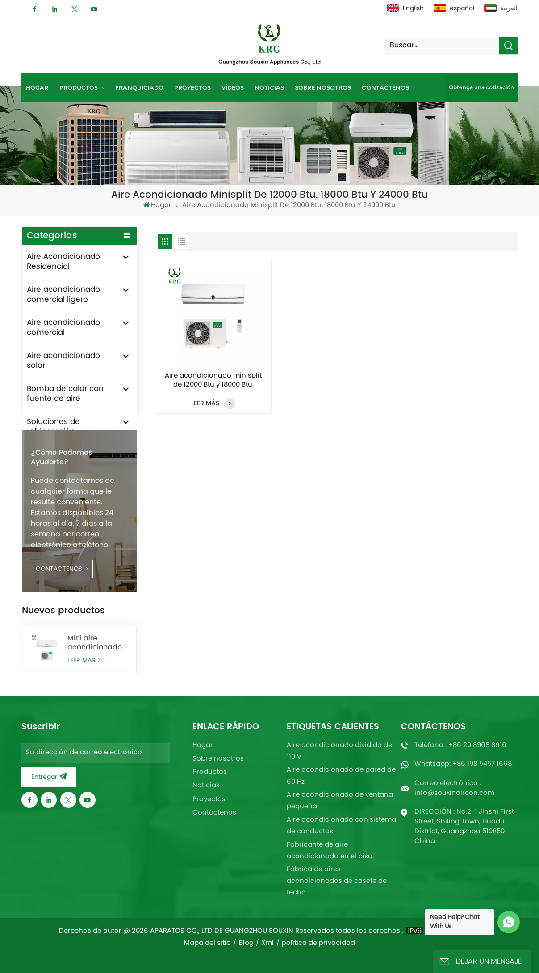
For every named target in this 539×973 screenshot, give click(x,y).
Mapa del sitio (207, 943)
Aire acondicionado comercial (63, 328)
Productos (79, 87)
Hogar (37, 87)
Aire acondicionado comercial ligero (63, 295)
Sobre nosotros (323, 87)
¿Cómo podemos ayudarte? (61, 488)
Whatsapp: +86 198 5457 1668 (463, 764)
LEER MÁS (213, 403)
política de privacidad (318, 943)
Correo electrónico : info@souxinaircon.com (454, 788)
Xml (267, 943)
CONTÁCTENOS (62, 600)
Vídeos (232, 87)
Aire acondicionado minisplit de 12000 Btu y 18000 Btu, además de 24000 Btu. (213, 381)
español (454, 9)
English (405, 9)
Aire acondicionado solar (63, 361)
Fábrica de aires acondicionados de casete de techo (337, 881)
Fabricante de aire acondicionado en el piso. (330, 851)
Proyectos (192, 87)
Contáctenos (385, 87)
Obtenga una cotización (481, 87)
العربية (501, 9)
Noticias (269, 87)
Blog (246, 943)
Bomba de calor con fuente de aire (65, 394)
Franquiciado (139, 87)
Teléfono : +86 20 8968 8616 (460, 745)
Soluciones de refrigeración (53, 427)
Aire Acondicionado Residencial (63, 262)
